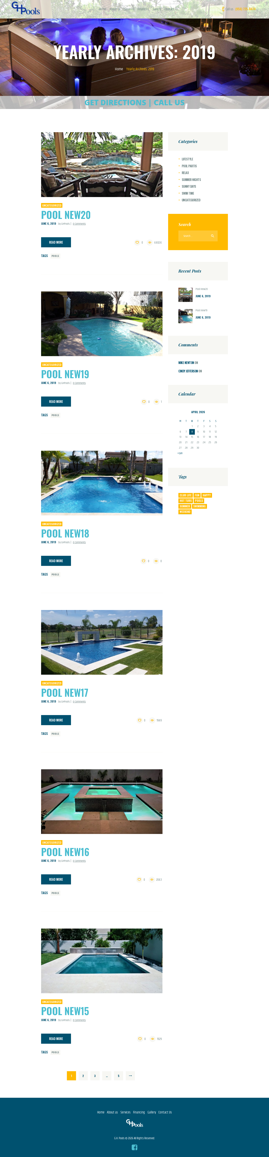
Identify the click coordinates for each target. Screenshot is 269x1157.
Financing (139, 1112)
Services (125, 1112)
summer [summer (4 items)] (185, 506)
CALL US (169, 102)
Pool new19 (65, 373)
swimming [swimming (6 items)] (199, 506)
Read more (56, 242)
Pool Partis (189, 166)
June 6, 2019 (48, 223)
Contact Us (165, 1112)
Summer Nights (191, 179)
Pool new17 (64, 692)
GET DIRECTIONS (115, 102)
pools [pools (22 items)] (199, 500)
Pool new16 (65, 851)
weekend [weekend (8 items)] (185, 511)
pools (55, 256)
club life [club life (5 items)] (185, 495)
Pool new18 (65, 533)
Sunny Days (189, 186)
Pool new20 (66, 214)
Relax (185, 172)
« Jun (180, 453)
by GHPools (64, 224)
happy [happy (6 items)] (207, 495)
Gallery (152, 1112)
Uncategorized (51, 205)
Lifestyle (187, 159)
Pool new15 (65, 1010)
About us (112, 1112)
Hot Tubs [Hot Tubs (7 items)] (186, 500)
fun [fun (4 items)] (197, 495)
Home (119, 69)
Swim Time (188, 193)
